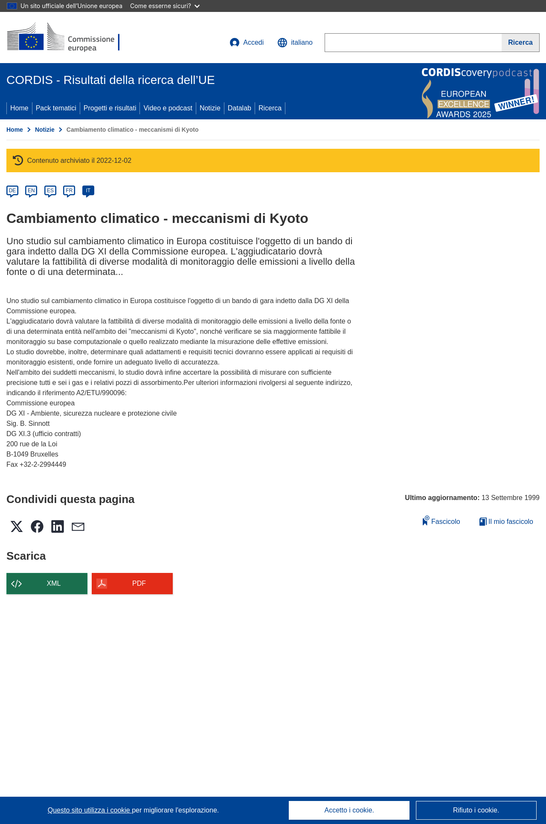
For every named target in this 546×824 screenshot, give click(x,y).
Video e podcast (167, 108)
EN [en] (31, 191)
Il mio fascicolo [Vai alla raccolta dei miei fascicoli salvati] (506, 522)
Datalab (239, 108)
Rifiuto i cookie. (476, 810)
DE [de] (12, 191)
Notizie (210, 108)
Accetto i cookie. (350, 810)
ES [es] (50, 191)
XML (54, 583)
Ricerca (270, 108)
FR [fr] (69, 191)
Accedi (246, 43)
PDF (139, 583)
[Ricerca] (521, 42)
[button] (294, 42)
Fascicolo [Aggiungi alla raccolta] (441, 520)
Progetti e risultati (110, 108)
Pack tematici (56, 108)
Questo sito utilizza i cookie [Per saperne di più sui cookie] (90, 810)
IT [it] (88, 191)
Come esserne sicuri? (165, 5)
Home (19, 108)
